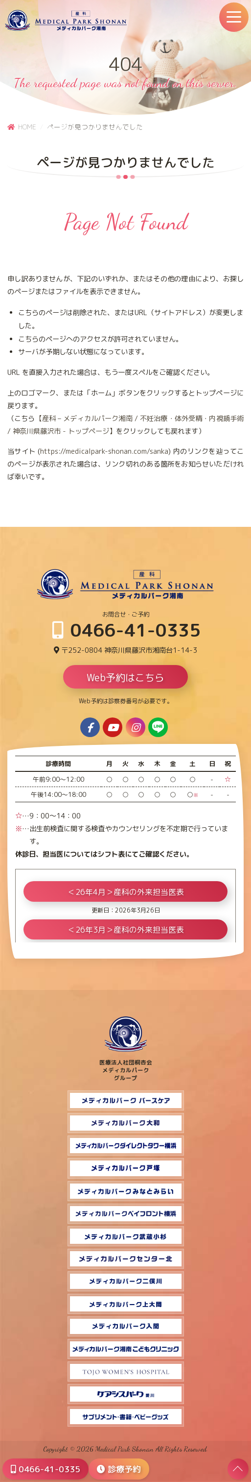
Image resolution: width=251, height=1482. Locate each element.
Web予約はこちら (125, 677)
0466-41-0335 (126, 630)
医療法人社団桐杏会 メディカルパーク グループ (125, 1066)
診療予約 (119, 1469)
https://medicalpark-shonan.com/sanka (104, 451)
